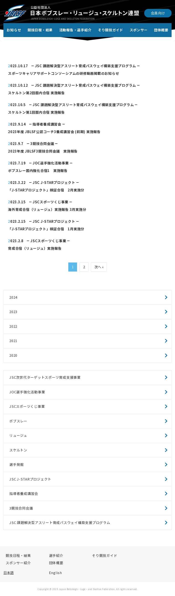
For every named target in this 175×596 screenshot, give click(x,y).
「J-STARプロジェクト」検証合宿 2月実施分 (46, 190)
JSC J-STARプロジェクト (54, 182)
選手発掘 (16, 464)
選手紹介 (56, 555)
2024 (13, 297)
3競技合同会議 (42, 143)
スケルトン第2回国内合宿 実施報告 (36, 92)
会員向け (158, 13)
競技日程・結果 (40, 29)
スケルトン (18, 450)
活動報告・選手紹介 (75, 29)
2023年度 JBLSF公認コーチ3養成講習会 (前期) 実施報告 (54, 131)
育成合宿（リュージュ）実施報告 (35, 248)
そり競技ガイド (110, 29)
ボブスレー (18, 421)
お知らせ (14, 29)
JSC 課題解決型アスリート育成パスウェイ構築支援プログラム (85, 65)
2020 (13, 355)
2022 (13, 326)
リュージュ (18, 435)
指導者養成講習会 (47, 124)
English (55, 572)
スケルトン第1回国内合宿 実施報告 (36, 112)
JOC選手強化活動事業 (51, 163)
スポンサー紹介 (18, 562)
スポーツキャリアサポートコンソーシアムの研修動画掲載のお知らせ (63, 73)
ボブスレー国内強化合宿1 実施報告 (38, 170)
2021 (13, 340)
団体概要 (161, 29)
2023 (13, 311)
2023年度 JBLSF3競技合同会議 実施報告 (43, 151)
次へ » (98, 266)
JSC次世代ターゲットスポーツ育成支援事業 (45, 377)
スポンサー (139, 29)
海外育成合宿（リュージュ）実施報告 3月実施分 (47, 209)
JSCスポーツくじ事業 (50, 201)
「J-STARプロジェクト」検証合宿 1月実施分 (46, 228)
